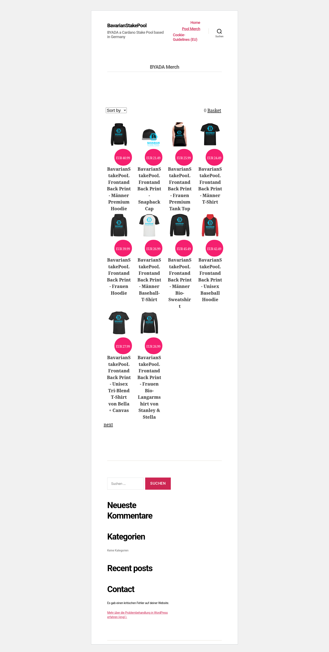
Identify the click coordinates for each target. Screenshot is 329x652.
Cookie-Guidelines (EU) (185, 37)
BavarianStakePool (126, 25)
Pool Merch (191, 29)
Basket (214, 111)
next (108, 425)
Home (195, 22)
